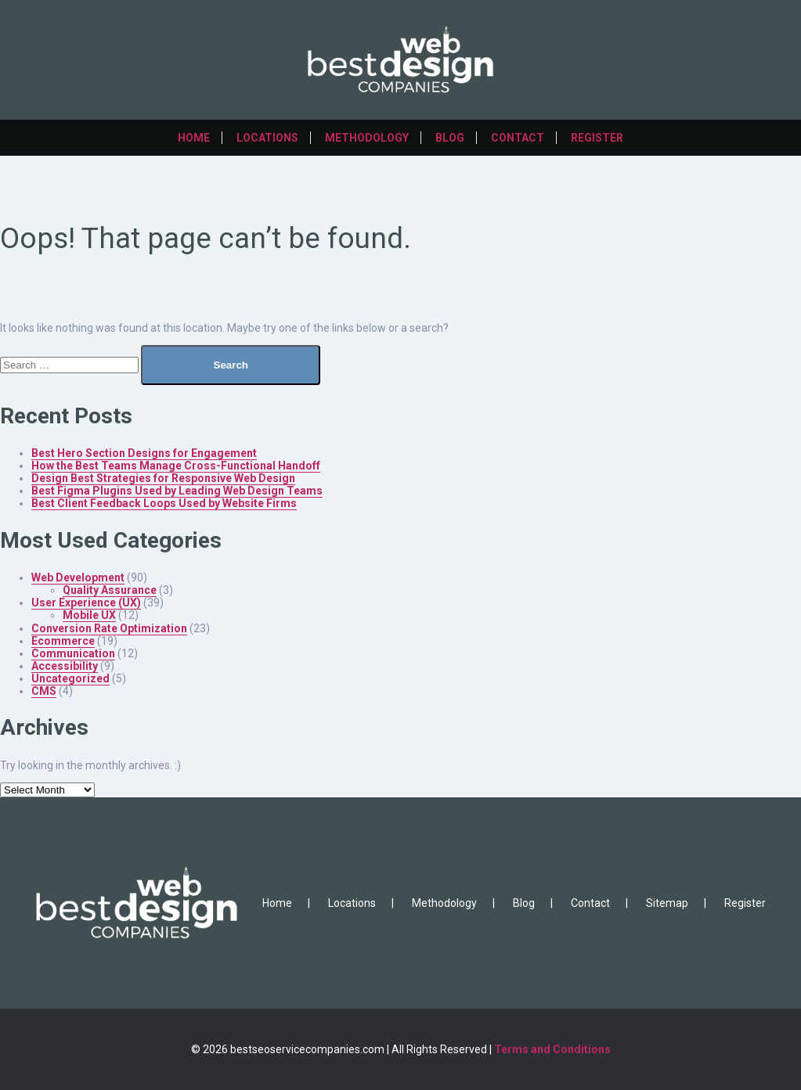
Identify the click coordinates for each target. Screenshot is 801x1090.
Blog (449, 137)
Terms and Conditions (552, 1049)
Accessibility (64, 666)
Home (194, 137)
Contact (517, 137)
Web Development (77, 577)
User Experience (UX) (86, 602)
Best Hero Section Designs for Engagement (144, 453)
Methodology (367, 137)
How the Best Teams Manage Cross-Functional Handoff (175, 465)
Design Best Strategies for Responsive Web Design (163, 478)
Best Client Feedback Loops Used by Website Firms (164, 503)
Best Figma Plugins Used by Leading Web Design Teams (177, 490)
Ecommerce (63, 641)
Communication (73, 653)
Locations (267, 137)
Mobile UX (89, 615)
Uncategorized (70, 678)
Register (597, 137)
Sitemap (667, 903)
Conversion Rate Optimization (109, 628)
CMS (43, 691)
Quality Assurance (110, 590)
